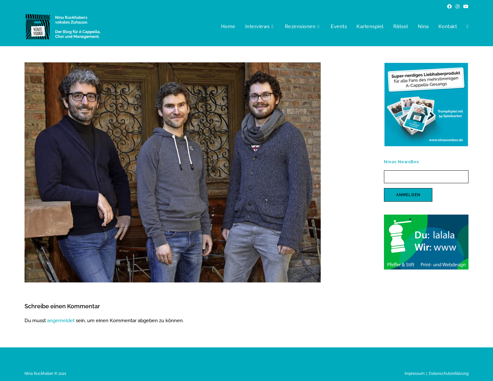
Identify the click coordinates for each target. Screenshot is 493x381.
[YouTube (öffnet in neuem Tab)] (464, 6)
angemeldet (61, 320)
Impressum (415, 373)
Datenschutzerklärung (448, 373)
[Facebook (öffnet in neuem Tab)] (449, 6)
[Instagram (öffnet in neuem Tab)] (457, 6)
